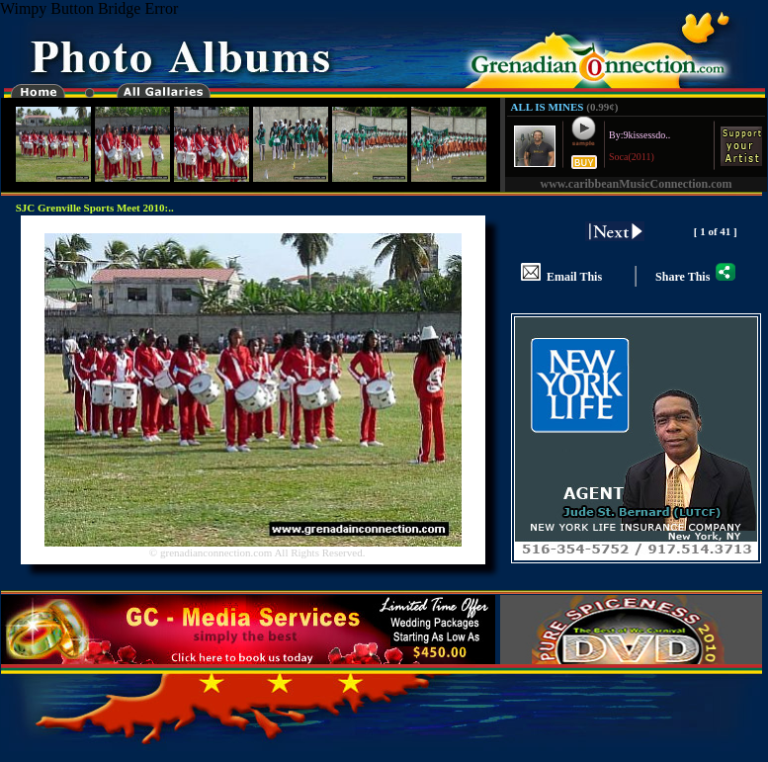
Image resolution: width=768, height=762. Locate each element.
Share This (695, 277)
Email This (561, 277)
